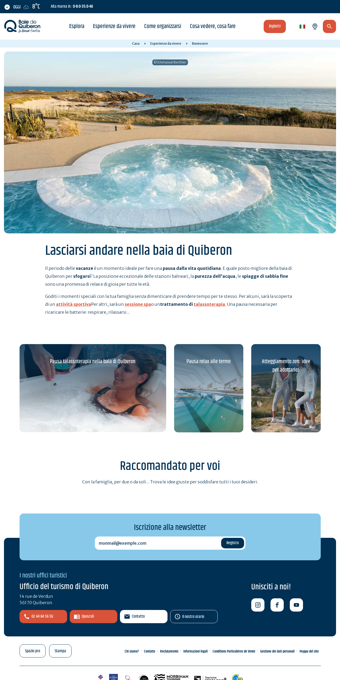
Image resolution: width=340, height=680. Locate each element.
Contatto (138, 616)
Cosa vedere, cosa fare (213, 26)
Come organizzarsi (162, 26)
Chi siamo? (132, 651)
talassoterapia (209, 304)
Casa (135, 43)
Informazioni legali (195, 651)
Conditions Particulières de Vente (234, 651)
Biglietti (275, 26)
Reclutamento (169, 651)
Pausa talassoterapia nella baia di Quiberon (93, 361)
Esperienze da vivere (114, 26)
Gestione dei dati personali (277, 651)
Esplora (76, 26)
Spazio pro (32, 651)
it (301, 27)
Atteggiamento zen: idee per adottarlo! (286, 365)
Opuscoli (88, 616)
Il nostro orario (193, 616)
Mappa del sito (309, 651)
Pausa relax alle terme (209, 361)
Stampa (60, 651)
